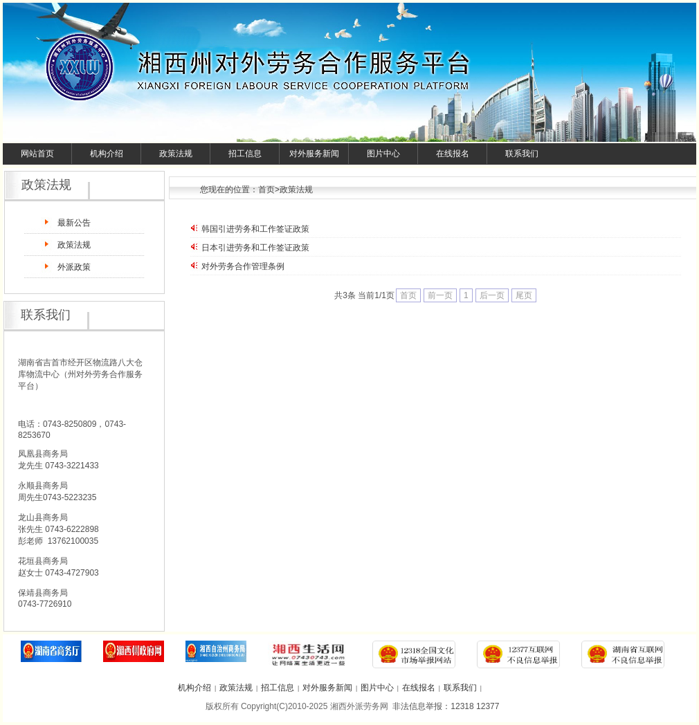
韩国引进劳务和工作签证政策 (255, 229)
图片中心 (383, 153)
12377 (487, 706)
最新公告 (74, 223)
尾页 (524, 295)
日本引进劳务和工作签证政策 (255, 248)
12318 (462, 706)
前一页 (440, 295)
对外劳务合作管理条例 (242, 266)
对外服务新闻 (314, 153)
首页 (266, 189)
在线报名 (452, 153)
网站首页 (37, 153)
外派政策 (74, 267)
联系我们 (521, 153)
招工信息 (245, 153)
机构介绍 (106, 153)
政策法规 (175, 153)
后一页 (492, 295)
